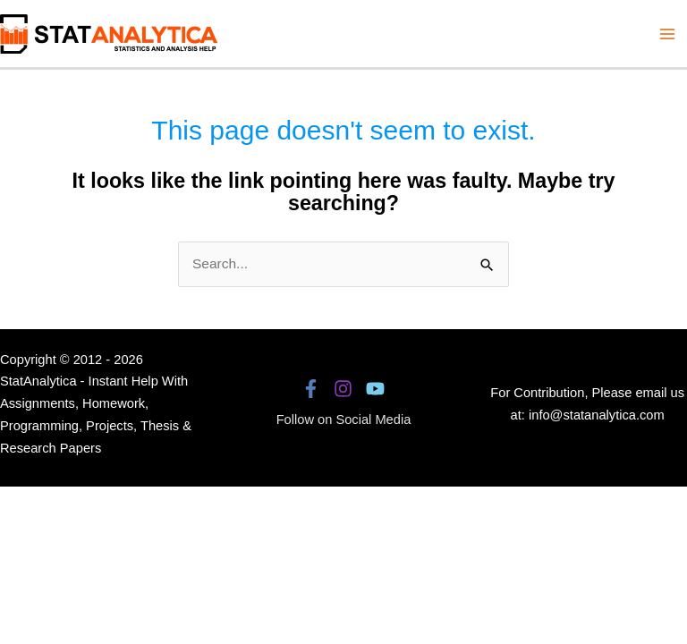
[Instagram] (343, 388)
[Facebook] (310, 388)
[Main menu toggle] (668, 33)
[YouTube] (375, 388)
